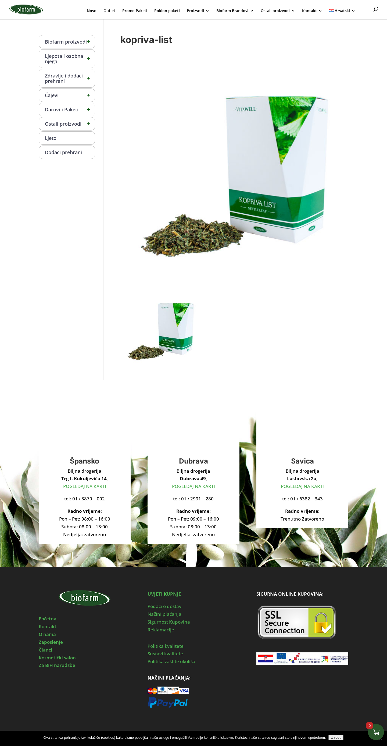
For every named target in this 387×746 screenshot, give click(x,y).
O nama (47, 634)
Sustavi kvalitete (165, 653)
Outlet (109, 11)
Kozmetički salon (57, 658)
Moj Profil (365, 10)
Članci (45, 650)
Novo (91, 11)
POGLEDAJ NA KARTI (84, 486)
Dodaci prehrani (63, 152)
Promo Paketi (134, 11)
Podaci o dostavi (165, 606)
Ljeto (50, 138)
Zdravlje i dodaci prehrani (70, 78)
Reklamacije (161, 630)
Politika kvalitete (166, 646)
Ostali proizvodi (275, 11)
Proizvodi (195, 11)
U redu (336, 738)
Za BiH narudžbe (57, 665)
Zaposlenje (51, 642)
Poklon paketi (167, 11)
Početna (47, 619)
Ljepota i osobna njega (70, 59)
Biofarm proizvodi (70, 41)
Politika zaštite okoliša (171, 661)
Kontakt (309, 11)
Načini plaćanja (164, 614)
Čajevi (70, 95)
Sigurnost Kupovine (169, 622)
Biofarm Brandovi (232, 11)
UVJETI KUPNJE (164, 594)
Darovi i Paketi (70, 109)
